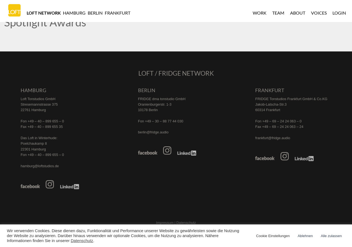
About (297, 12)
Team (278, 12)
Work (259, 12)
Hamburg (74, 12)
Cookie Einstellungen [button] (273, 236)
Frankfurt (117, 12)
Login (339, 12)
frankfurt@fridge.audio (272, 138)
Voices (319, 12)
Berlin (95, 12)
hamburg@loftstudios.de (40, 166)
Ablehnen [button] (305, 236)
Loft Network (44, 12)
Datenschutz (82, 240)
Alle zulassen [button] (331, 236)
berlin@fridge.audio (153, 132)
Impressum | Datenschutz (176, 223)
